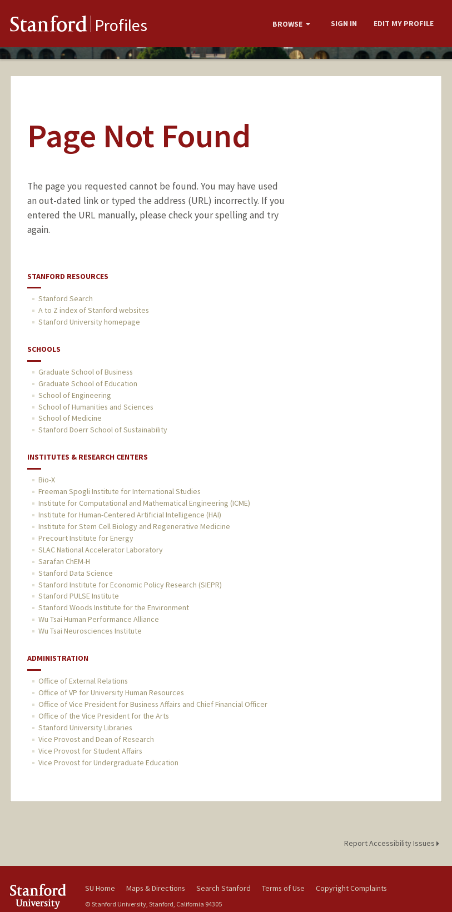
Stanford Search (65, 298)
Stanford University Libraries (85, 727)
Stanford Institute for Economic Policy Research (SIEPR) (130, 585)
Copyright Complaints (351, 888)
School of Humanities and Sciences (95, 407)
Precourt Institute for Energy (85, 538)
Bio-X (46, 480)
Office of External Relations (83, 681)
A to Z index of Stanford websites (93, 310)
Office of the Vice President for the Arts (103, 716)
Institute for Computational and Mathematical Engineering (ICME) (144, 503)
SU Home (100, 888)
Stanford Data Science (75, 573)
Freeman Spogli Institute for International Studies (119, 491)
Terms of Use (283, 888)
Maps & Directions (155, 888)
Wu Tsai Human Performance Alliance (98, 619)
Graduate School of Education (87, 383)
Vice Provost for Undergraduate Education (108, 762)
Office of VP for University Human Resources (111, 692)
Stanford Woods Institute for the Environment (113, 607)
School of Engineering (74, 395)
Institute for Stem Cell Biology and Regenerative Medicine (134, 526)
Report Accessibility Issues (393, 843)
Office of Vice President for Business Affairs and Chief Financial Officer (152, 704)
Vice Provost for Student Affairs (90, 751)
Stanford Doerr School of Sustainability (102, 430)
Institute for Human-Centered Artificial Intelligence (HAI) (129, 515)
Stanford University (41, 896)
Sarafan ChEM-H (64, 561)
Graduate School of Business (85, 372)
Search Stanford (223, 888)
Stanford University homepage (89, 322)
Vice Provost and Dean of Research (96, 739)
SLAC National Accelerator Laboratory (100, 550)
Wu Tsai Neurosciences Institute (90, 631)
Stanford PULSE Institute (78, 596)
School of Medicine (70, 418)
